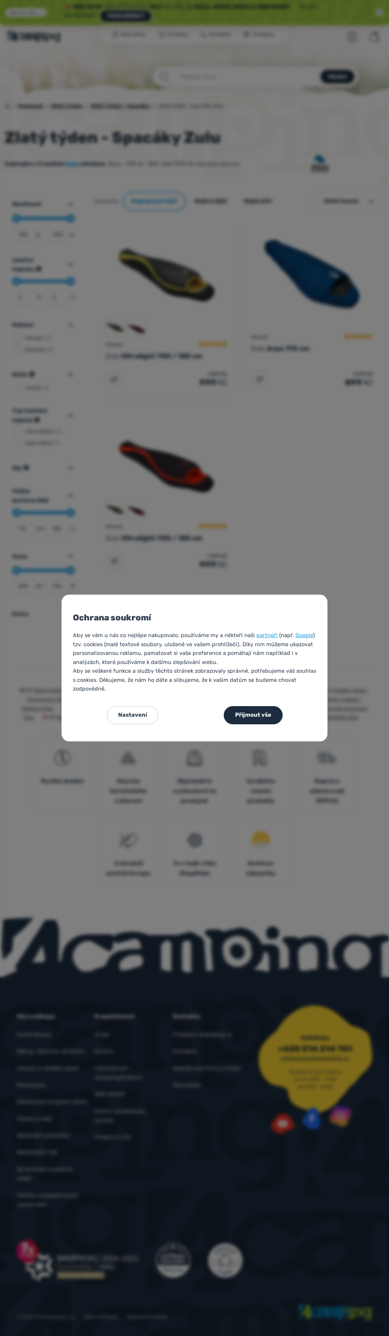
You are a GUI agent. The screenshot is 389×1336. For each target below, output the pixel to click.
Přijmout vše (253, 714)
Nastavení (132, 714)
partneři (267, 635)
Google (304, 635)
